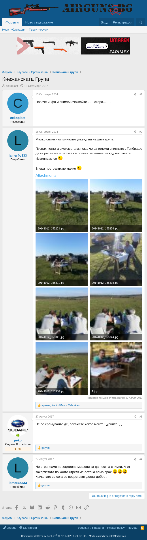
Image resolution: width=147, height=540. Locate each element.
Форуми (12, 22)
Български (28, 527)
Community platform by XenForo (54, 536)
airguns (9, 527)
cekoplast (12, 85)
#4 (140, 459)
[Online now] (18, 435)
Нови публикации (13, 29)
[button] (56, 22)
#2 (140, 131)
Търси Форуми (38, 29)
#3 (140, 416)
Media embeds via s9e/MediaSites (107, 536)
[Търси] (140, 22)
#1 (140, 94)
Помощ (132, 527)
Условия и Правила (91, 527)
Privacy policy (115, 527)
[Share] (135, 94)
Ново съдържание (39, 22)
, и (60, 405)
